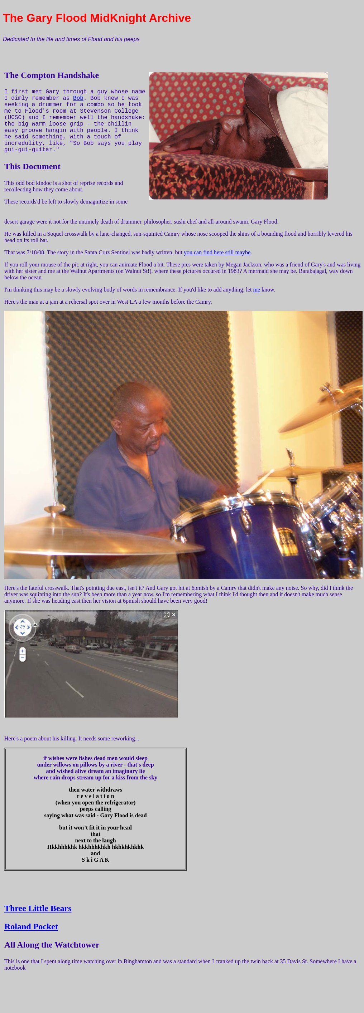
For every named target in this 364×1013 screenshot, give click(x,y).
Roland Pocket (31, 926)
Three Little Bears (38, 908)
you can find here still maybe (217, 252)
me (256, 290)
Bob (78, 98)
